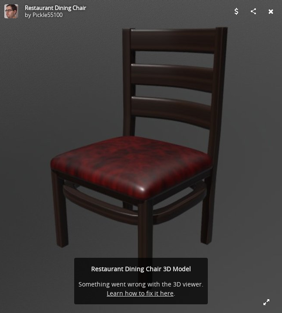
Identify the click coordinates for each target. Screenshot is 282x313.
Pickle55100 (47, 15)
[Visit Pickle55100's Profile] (11, 11)
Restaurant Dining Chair (55, 8)
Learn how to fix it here (140, 293)
